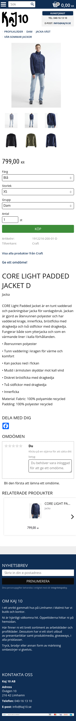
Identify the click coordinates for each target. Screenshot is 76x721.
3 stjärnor (13, 446)
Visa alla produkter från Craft (22, 253)
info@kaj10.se (62, 23)
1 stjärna (6, 446)
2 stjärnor (10, 446)
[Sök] (32, 4)
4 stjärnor (17, 446)
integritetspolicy (59, 587)
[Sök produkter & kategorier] (21, 4)
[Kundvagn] (62, 5)
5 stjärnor (20, 446)
